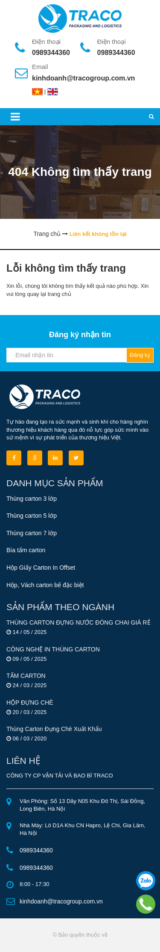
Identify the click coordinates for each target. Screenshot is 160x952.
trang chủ (59, 294)
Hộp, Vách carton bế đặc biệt (45, 585)
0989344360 (51, 52)
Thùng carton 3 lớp (31, 498)
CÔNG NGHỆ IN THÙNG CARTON (53, 649)
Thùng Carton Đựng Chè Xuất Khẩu (54, 728)
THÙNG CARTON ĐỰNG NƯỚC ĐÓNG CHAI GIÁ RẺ (78, 622)
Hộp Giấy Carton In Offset (40, 567)
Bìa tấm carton (25, 550)
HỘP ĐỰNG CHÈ (29, 702)
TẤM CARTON (26, 675)
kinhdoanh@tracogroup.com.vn (83, 78)
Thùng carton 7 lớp (31, 533)
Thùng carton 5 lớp (31, 515)
